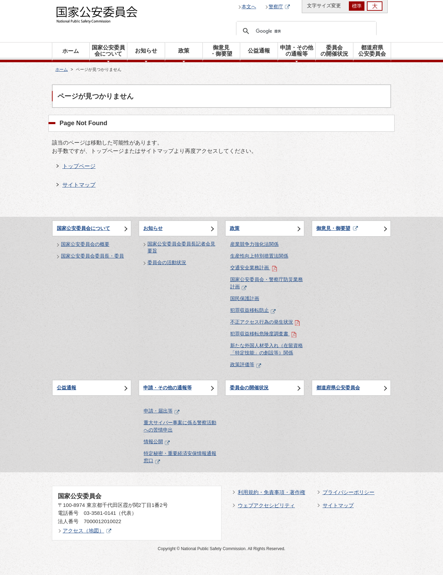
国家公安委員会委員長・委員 (92, 256)
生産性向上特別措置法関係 (259, 256)
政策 (234, 228)
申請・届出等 (162, 411)
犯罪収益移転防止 (253, 310)
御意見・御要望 (333, 228)
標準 (357, 6)
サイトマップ (79, 185)
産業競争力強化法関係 (254, 244)
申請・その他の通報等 (167, 387)
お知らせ (153, 228)
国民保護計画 (244, 298)
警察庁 (279, 7)
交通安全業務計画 (253, 267)
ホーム (70, 51)
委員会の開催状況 (249, 387)
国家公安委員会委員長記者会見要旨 (181, 247)
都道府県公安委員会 (338, 387)
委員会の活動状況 (166, 262)
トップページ (79, 166)
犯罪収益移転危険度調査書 (263, 333)
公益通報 (66, 387)
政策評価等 (245, 364)
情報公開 (157, 441)
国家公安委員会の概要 (85, 244)
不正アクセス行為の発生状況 (265, 322)
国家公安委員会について (83, 228)
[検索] (305, 31)
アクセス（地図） (87, 531)
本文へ (249, 6)
